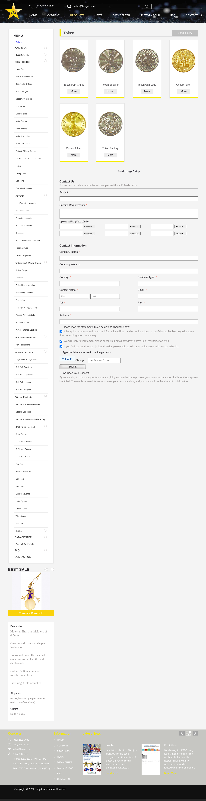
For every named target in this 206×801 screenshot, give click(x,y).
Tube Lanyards (22, 248)
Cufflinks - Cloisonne (24, 442)
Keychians (20, 486)
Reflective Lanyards (24, 226)
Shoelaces (20, 233)
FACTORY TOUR (150, 15)
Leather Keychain (23, 494)
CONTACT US (194, 15)
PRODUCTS (77, 15)
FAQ (172, 15)
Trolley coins (21, 173)
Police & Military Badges (26, 151)
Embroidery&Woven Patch (28, 263)
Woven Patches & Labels (26, 330)
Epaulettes (20, 300)
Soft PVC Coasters (24, 367)
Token (18, 166)
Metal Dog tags (22, 121)
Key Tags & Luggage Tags (27, 307)
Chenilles (19, 278)
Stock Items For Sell (25, 427)
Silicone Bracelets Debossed (28, 404)
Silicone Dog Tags (23, 412)
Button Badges (22, 91)
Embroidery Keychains (25, 285)
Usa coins (20, 181)
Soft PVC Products (24, 352)
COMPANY (53, 15)
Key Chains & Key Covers (27, 360)
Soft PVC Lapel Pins (24, 375)
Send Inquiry (185, 33)
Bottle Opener (21, 434)
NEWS (98, 15)
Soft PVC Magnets (23, 389)
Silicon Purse (21, 509)
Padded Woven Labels (25, 315)
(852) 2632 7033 (45, 6)
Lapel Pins (20, 69)
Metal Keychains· (23, 136)
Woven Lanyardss (23, 255)
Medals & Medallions (24, 76)
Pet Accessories (22, 211)
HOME (33, 15)
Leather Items (21, 114)
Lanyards (19, 196)
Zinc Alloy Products (24, 188)
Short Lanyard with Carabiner (28, 240)
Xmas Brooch (21, 524)
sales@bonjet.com (84, 6)
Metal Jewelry (21, 129)
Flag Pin (19, 464)
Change (80, 360)
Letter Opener (21, 501)
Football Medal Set (24, 471)
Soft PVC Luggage (23, 382)
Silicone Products (23, 397)
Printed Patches (22, 322)
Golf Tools (20, 479)
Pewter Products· (23, 144)
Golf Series (20, 106)
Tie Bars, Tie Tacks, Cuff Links (28, 158)
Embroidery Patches (24, 293)
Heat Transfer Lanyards (25, 203)
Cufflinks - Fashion (23, 449)
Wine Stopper (21, 516)
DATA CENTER (121, 15)
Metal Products (22, 62)
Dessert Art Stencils (24, 99)
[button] (52, 569)
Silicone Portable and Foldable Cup (30, 419)
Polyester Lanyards (24, 218)
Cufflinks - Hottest (23, 457)
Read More (112, 773)
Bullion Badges (22, 270)
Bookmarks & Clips (24, 84)
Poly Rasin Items (23, 345)
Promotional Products (25, 337)
